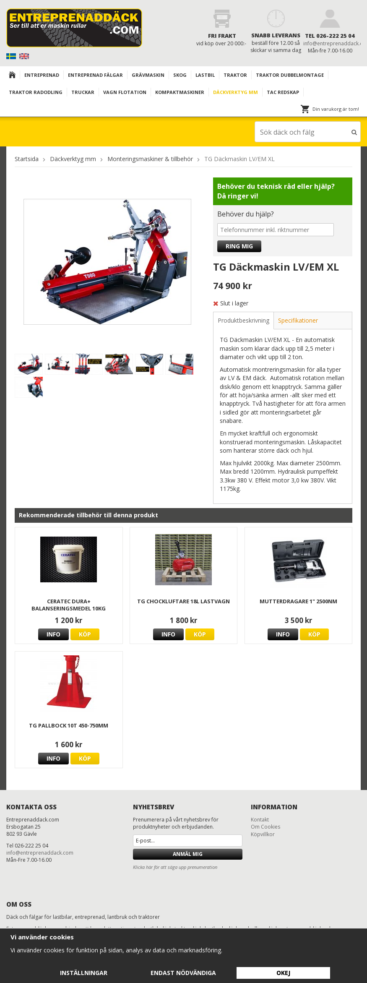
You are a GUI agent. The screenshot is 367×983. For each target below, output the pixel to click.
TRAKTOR (235, 75)
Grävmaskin (148, 75)
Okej (283, 973)
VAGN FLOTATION (124, 92)
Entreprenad (41, 75)
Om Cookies (265, 826)
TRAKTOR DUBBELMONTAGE (290, 75)
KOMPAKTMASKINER (179, 92)
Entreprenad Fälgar (95, 75)
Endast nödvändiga (183, 973)
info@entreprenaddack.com (39, 852)
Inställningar (83, 973)
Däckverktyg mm (235, 92)
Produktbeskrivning (243, 320)
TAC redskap (283, 92)
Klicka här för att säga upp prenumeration (175, 866)
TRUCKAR (82, 92)
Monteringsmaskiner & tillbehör (150, 158)
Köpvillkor (263, 833)
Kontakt (260, 819)
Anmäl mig (188, 853)
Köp (85, 634)
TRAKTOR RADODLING (35, 92)
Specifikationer (298, 320)
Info (53, 634)
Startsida (27, 158)
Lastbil (205, 75)
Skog (180, 75)
